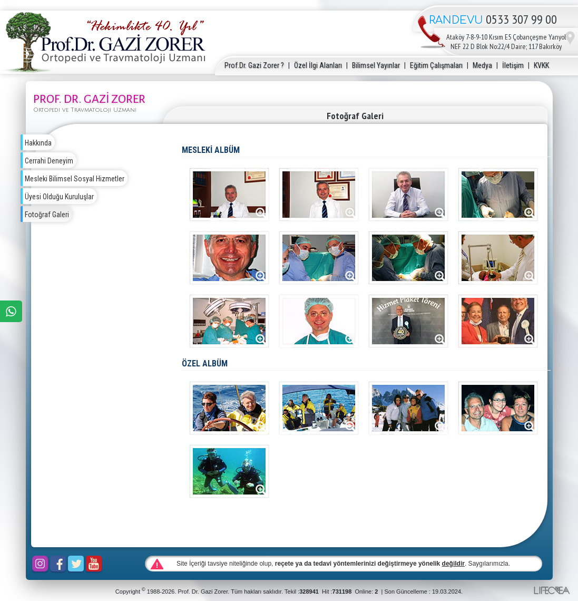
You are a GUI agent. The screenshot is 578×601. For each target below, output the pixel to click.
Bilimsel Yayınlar (376, 65)
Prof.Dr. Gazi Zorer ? (254, 65)
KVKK (541, 65)
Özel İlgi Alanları (318, 65)
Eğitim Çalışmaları (436, 65)
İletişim (513, 65)
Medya (482, 65)
